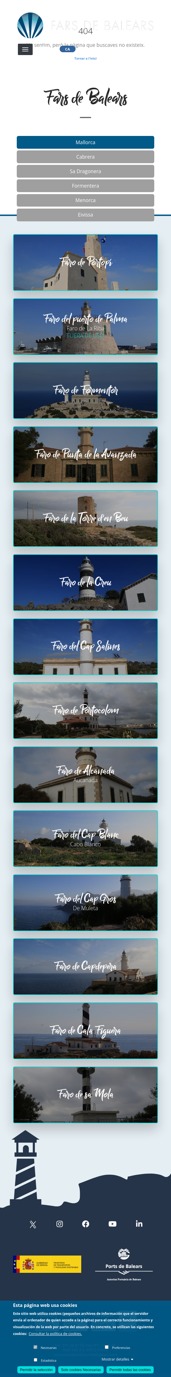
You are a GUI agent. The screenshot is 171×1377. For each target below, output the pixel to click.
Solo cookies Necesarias (81, 1370)
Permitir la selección (36, 1370)
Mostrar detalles (118, 1359)
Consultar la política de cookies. (55, 1333)
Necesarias (49, 1348)
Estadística (48, 1360)
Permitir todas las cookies (130, 1370)
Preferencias (121, 1348)
